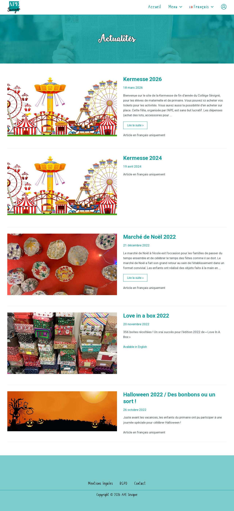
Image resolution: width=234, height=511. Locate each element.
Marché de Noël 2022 (149, 237)
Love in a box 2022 (146, 315)
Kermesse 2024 (142, 158)
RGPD (124, 484)
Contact (139, 484)
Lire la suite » (136, 125)
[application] (176, 7)
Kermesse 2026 (142, 79)
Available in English (136, 347)
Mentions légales (102, 484)
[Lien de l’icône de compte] (224, 7)
